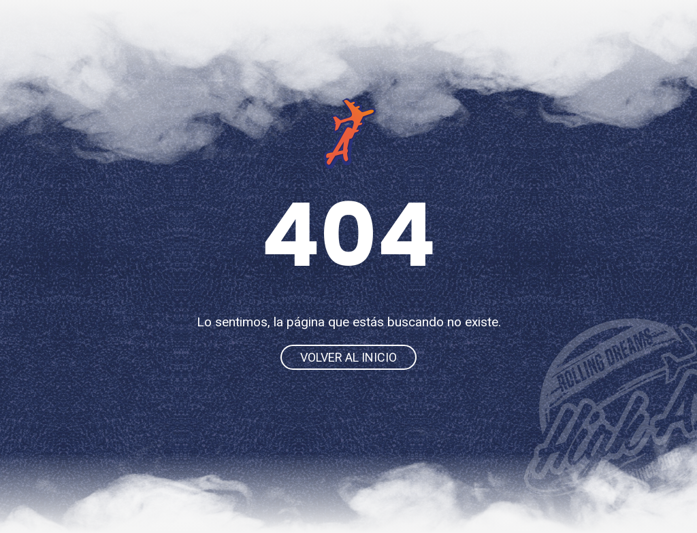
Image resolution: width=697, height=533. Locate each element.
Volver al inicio (348, 357)
